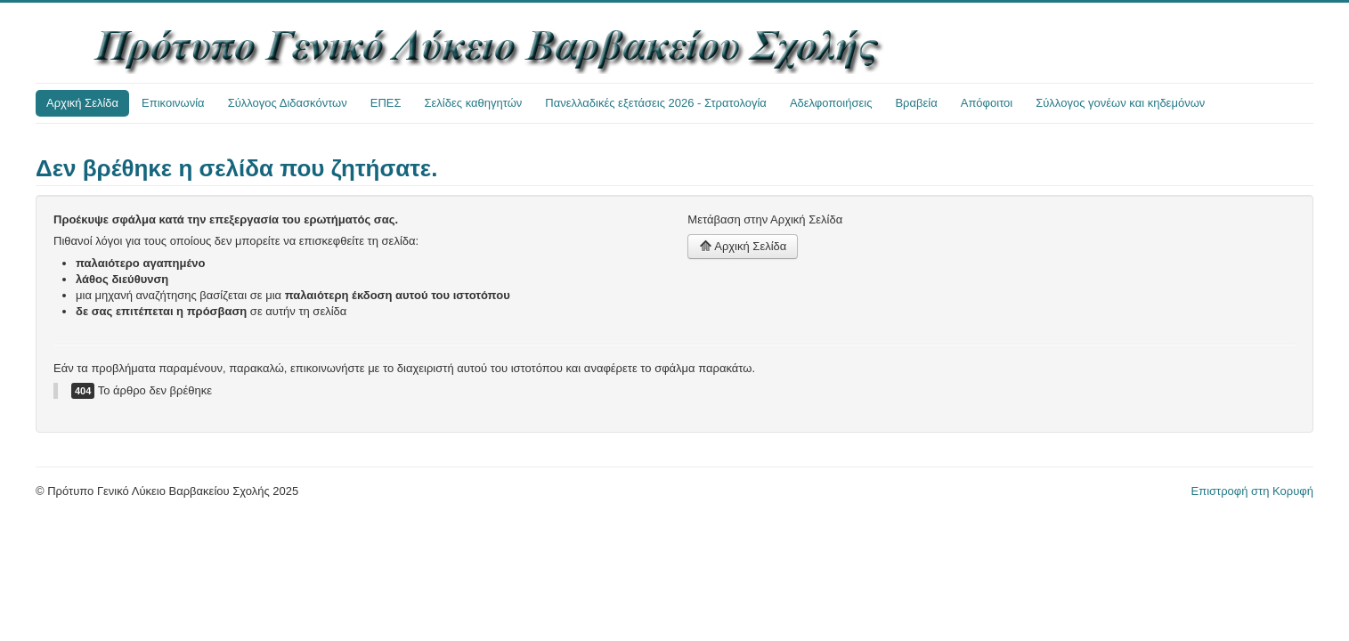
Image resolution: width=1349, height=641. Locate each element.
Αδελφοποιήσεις (831, 103)
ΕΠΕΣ (386, 103)
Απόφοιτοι (987, 103)
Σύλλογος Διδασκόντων (287, 103)
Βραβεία (916, 103)
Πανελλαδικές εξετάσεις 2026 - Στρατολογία (656, 103)
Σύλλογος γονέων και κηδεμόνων (1120, 103)
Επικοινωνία (173, 103)
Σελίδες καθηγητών (474, 103)
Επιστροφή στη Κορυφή (1252, 491)
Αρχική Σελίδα (82, 103)
